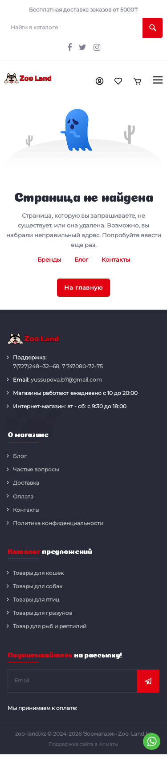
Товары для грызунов (42, 613)
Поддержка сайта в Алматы (83, 744)
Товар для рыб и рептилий (49, 626)
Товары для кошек (38, 573)
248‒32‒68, (37, 366)
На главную (83, 287)
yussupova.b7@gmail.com (66, 379)
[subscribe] (72, 681)
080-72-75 (82, 366)
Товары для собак (37, 586)
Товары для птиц (36, 599)
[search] (83, 28)
